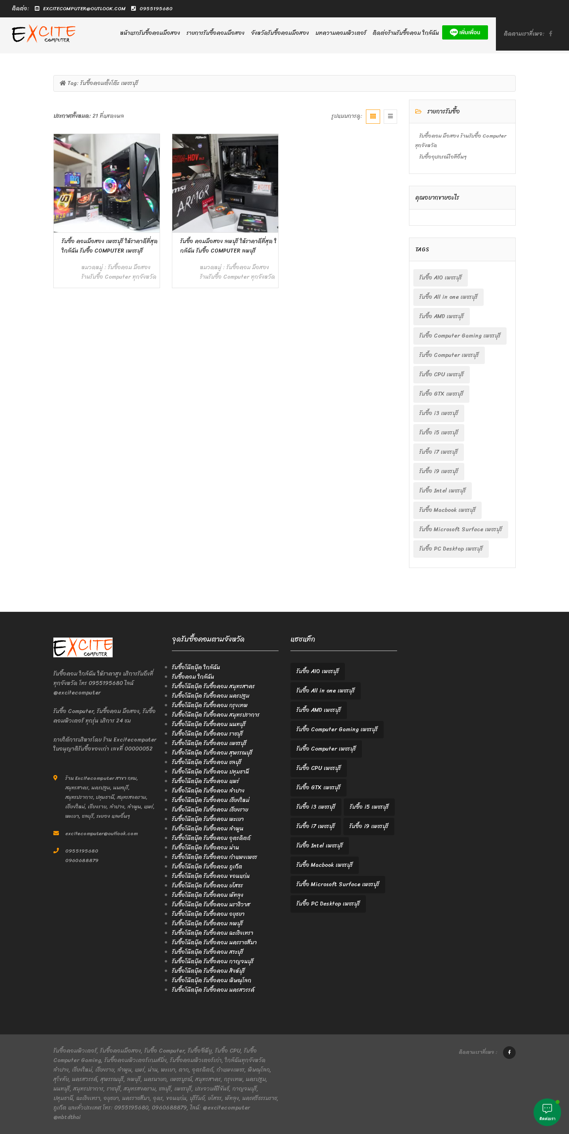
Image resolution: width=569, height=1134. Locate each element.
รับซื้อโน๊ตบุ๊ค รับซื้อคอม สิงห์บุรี (208, 971)
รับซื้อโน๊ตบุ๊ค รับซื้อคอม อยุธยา (208, 914)
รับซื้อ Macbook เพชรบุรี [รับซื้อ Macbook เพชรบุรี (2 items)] (447, 510)
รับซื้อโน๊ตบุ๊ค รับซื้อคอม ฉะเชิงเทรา (212, 933)
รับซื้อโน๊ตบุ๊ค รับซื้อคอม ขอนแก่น (211, 876)
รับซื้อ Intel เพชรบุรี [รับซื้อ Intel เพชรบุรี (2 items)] (442, 491)
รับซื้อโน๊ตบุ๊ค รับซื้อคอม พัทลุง (207, 895)
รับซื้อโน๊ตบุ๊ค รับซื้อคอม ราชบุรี (207, 734)
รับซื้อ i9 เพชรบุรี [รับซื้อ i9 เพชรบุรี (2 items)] (438, 471)
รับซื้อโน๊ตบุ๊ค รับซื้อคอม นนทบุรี (209, 724)
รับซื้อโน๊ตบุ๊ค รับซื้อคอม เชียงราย (210, 810)
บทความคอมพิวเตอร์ (340, 33)
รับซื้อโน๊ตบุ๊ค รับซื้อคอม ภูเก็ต (207, 867)
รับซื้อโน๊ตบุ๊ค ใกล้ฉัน (196, 667)
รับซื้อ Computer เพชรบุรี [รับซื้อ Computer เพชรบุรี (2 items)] (449, 355)
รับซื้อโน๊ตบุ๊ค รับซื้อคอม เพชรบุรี (209, 743)
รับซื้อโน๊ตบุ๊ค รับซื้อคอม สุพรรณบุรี (212, 753)
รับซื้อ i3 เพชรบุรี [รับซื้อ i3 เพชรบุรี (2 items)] (438, 413)
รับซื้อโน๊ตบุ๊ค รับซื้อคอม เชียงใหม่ (210, 800)
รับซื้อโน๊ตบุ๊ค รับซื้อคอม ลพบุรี (207, 923)
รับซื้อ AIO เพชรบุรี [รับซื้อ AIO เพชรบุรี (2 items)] (440, 278)
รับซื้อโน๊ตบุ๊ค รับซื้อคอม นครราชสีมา (214, 942)
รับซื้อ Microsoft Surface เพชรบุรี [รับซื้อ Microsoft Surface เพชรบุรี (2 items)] (460, 529)
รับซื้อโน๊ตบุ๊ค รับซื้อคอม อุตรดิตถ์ (211, 838)
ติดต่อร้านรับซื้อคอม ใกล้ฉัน (406, 33)
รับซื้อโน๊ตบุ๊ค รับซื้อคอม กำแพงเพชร (214, 857)
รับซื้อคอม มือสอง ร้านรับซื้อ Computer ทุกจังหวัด (118, 272)
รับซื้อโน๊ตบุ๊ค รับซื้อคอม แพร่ (205, 781)
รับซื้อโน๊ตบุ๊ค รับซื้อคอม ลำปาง (208, 791)
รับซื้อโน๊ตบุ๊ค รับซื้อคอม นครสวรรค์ (213, 990)
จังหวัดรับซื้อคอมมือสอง (280, 33)
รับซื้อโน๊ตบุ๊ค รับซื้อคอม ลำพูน (207, 829)
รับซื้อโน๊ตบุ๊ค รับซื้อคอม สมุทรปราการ (216, 715)
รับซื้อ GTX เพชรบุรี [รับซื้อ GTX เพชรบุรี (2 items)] (441, 394)
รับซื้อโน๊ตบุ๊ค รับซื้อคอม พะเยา (208, 819)
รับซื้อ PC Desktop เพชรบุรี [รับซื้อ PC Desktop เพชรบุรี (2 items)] (451, 549)
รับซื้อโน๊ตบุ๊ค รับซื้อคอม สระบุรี (207, 952)
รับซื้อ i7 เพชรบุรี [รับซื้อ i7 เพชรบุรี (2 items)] (438, 452)
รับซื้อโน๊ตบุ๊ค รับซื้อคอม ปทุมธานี (210, 772)
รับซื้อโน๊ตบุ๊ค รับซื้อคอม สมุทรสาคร (213, 686)
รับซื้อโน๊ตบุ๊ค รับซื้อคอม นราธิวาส (211, 904)
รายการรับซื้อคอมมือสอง (216, 33)
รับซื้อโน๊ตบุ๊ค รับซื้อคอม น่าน (205, 848)
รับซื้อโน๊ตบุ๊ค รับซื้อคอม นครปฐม (210, 696)
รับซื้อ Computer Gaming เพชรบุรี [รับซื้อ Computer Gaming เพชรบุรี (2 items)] (460, 336)
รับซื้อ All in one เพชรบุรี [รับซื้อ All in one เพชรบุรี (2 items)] (448, 297)
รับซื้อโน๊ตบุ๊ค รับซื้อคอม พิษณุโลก (211, 980)
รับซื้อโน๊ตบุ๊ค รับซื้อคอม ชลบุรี (206, 762)
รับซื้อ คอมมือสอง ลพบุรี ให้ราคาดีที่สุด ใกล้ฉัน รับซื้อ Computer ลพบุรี (228, 246)
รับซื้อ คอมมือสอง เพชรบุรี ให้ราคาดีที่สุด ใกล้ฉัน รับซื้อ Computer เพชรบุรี (110, 246)
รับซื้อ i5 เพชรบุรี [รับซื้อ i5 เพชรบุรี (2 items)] (438, 433)
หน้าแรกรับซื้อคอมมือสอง (150, 33)
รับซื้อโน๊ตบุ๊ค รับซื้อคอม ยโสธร (207, 886)
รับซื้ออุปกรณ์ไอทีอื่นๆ (443, 156)
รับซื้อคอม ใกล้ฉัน (193, 677)
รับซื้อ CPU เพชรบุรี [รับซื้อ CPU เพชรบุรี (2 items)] (441, 374)
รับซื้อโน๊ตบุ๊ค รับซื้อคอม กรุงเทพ (210, 705)
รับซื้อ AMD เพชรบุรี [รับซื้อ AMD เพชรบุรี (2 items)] (441, 316)
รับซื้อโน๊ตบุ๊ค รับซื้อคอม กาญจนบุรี (213, 961)
